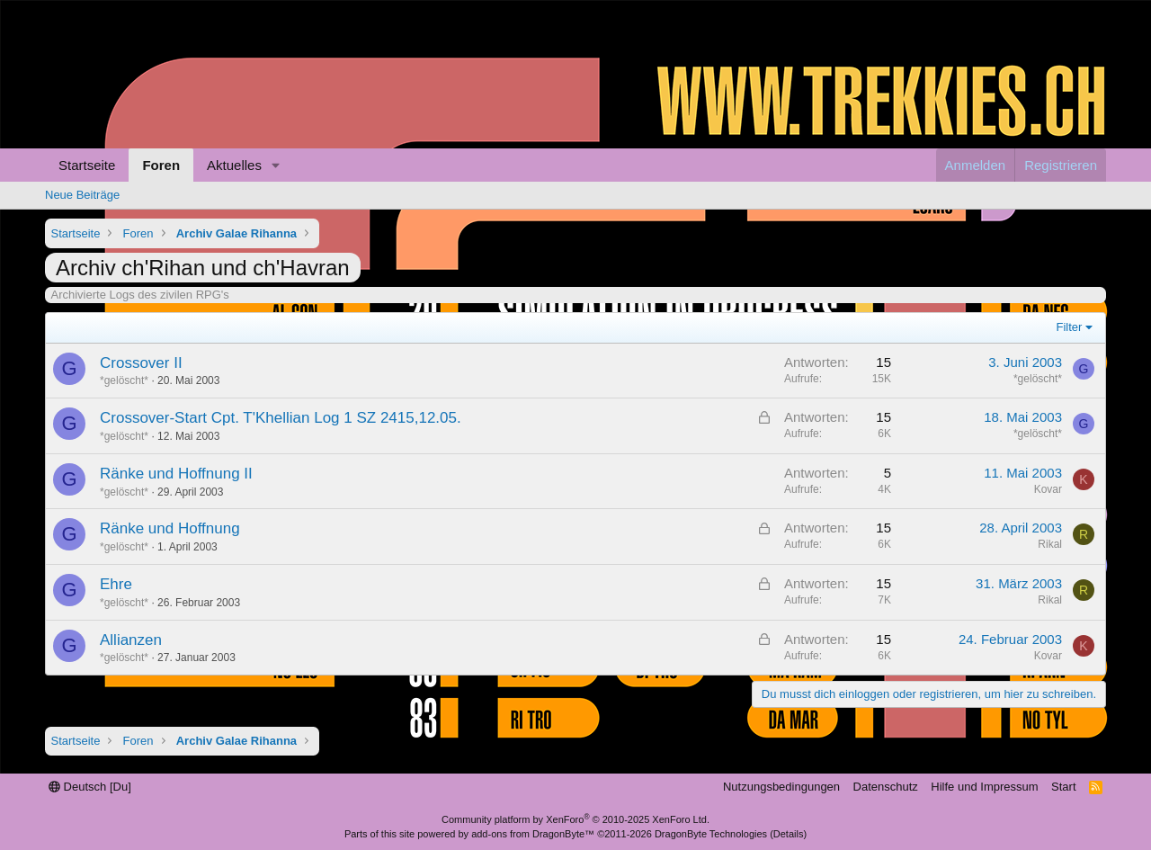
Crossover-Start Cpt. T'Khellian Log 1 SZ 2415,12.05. (280, 417)
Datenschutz (885, 786)
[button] (276, 165)
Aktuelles (234, 165)
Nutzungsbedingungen (781, 786)
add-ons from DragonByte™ (532, 833)
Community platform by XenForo (575, 819)
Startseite (86, 165)
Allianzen (131, 640)
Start (1063, 786)
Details (788, 833)
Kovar (1048, 489)
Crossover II (141, 362)
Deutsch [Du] (90, 786)
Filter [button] (1070, 327)
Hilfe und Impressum (984, 786)
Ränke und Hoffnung (170, 528)
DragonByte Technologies (711, 833)
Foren (161, 165)
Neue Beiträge (82, 194)
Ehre (116, 584)
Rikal (1050, 544)
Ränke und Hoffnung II (176, 473)
